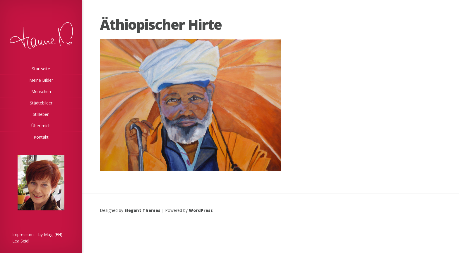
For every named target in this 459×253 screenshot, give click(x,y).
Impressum (23, 234)
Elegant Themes (142, 210)
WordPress (201, 210)
